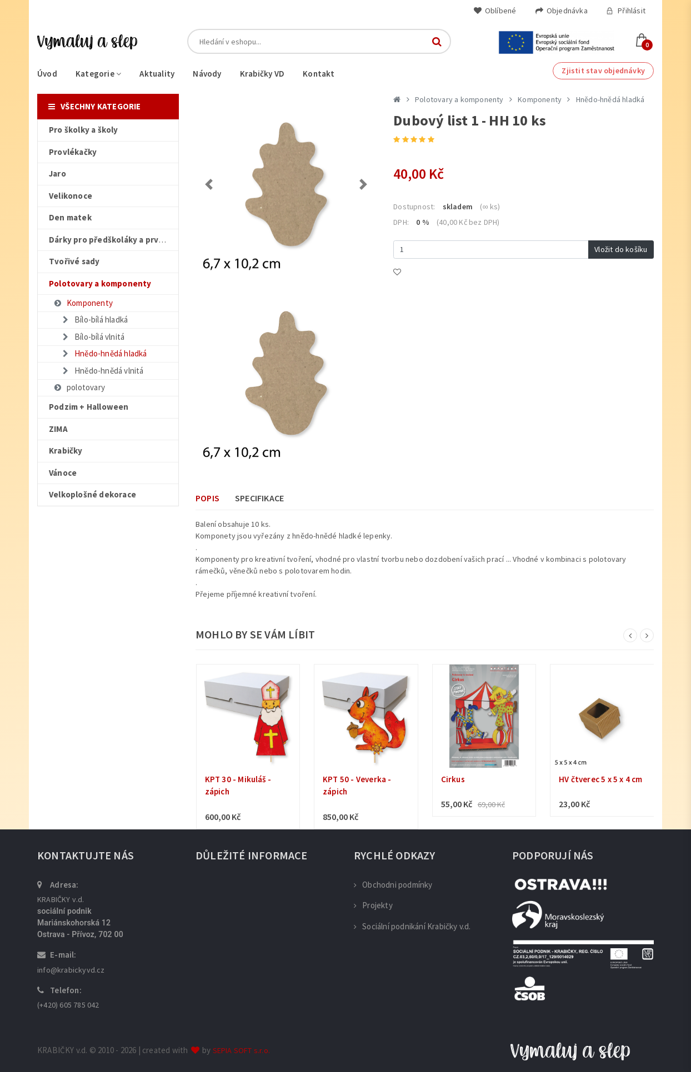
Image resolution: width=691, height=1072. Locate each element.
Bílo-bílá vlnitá (92, 336)
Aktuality (156, 73)
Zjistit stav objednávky (603, 71)
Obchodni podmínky (393, 884)
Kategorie (98, 73)
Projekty (373, 905)
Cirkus (453, 779)
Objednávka (561, 11)
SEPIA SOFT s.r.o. (241, 1050)
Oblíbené (495, 11)
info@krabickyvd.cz (71, 970)
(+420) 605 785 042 (68, 1005)
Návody (207, 73)
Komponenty (83, 303)
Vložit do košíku (620, 249)
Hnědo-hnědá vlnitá (102, 370)
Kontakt (318, 73)
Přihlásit (625, 11)
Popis (207, 498)
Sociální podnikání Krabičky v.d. (412, 926)
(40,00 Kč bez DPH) (468, 222)
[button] (209, 184)
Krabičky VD (262, 73)
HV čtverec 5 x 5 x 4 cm (601, 779)
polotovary (79, 387)
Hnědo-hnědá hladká (104, 353)
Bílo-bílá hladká (94, 319)
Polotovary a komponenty (459, 99)
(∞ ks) (490, 207)
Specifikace (259, 498)
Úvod (47, 73)
